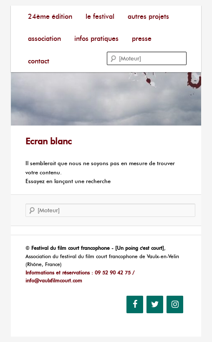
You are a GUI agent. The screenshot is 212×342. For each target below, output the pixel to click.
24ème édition (50, 16)
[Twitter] (154, 304)
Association (44, 39)
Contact (38, 61)
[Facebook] (134, 304)
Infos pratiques (96, 39)
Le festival (100, 16)
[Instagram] (175, 304)
